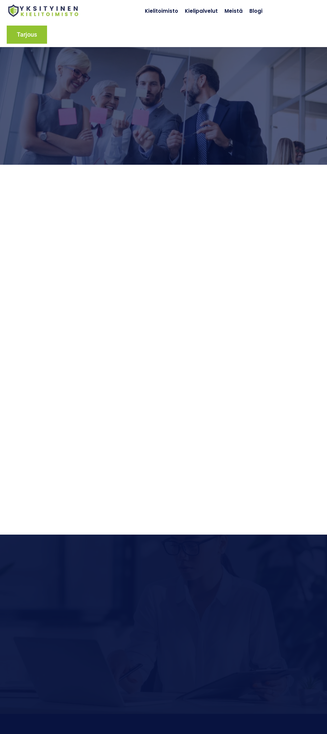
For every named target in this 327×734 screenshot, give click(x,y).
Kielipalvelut (201, 10)
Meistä (233, 10)
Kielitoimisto (161, 10)
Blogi (255, 10)
